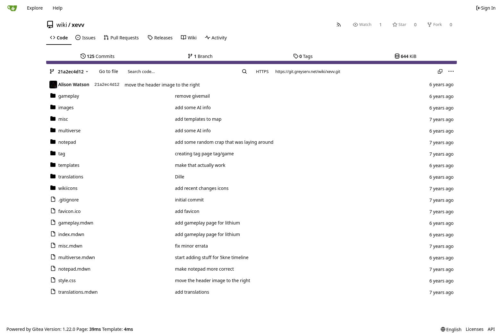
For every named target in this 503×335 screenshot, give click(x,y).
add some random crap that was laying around (224, 142)
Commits (98, 56)
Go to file (108, 71)
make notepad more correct (204, 269)
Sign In (486, 8)
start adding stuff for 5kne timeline (211, 257)
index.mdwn (71, 234)
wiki (61, 24)
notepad (67, 142)
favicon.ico (69, 211)
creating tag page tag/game (204, 154)
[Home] (12, 8)
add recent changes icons (201, 188)
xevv (78, 24)
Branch (200, 56)
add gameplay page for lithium (207, 223)
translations (70, 177)
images (66, 107)
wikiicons (68, 188)
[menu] (451, 71)
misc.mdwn (70, 246)
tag (61, 154)
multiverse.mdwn (76, 257)
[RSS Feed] (339, 24)
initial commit (189, 200)
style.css (67, 280)
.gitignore (68, 200)
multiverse (69, 130)
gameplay (68, 96)
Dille (179, 177)
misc (63, 119)
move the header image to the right (162, 85)
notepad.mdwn (74, 269)
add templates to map (198, 119)
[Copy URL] (440, 71)
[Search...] (244, 71)
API (491, 329)
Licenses (475, 329)
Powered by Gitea (24, 329)
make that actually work (200, 165)
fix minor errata (191, 246)
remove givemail (192, 96)
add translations (192, 292)
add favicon (187, 211)
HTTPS (262, 71)
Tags (303, 56)
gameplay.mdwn (75, 223)
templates (69, 165)
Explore (35, 8)
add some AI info (192, 107)
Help (58, 8)
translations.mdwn (78, 292)
